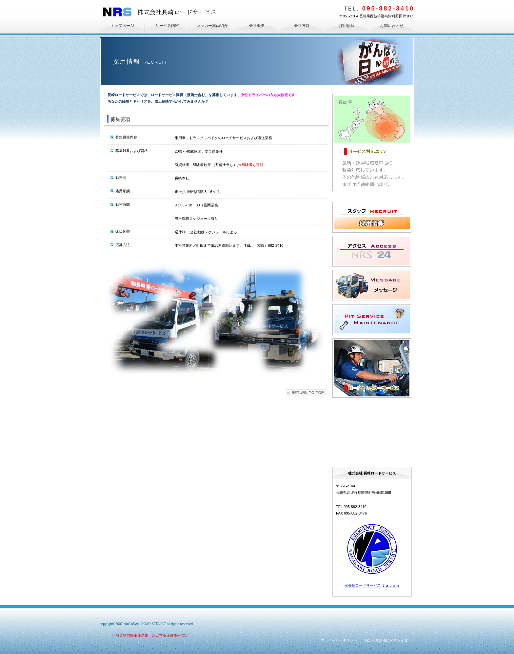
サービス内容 (371, 368)
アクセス (371, 251)
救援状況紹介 (371, 430)
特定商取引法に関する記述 (386, 640)
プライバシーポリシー (339, 640)
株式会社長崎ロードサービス (161, 12)
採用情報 (371, 217)
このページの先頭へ (305, 392)
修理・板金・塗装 (371, 319)
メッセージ (371, 285)
